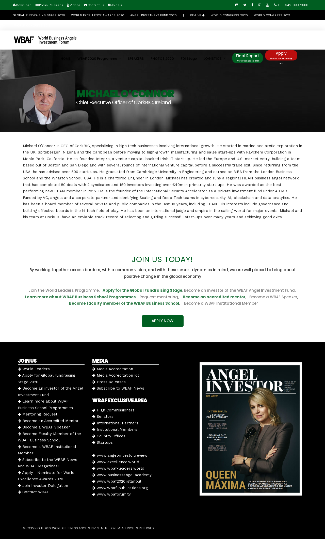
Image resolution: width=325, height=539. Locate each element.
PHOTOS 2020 (162, 58)
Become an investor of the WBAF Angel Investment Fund (239, 290)
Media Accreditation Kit (115, 375)
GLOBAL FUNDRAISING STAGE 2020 (39, 15)
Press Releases (51, 5)
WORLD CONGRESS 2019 (272, 15)
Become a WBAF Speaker (273, 297)
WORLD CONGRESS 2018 (32, 25)
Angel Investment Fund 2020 (153, 15)
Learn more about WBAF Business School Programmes (80, 297)
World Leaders (34, 369)
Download (23, 5)
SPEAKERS (136, 58)
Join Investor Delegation (43, 485)
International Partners (115, 423)
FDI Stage (189, 58)
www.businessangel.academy (122, 475)
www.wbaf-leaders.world (118, 468)
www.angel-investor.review (120, 455)
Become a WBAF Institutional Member (219, 303)
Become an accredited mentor (214, 297)
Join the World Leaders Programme (63, 290)
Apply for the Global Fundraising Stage (142, 290)
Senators (102, 416)
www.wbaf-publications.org (120, 488)
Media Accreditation (112, 369)
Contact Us (96, 5)
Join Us (116, 5)
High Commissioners (113, 410)
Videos (75, 5)
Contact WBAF (33, 492)
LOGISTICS (213, 58)
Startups (102, 442)
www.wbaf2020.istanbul (116, 481)
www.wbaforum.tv (111, 494)
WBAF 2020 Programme (97, 58)
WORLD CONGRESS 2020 (229, 15)
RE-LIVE (197, 15)
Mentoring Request (37, 414)
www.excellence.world (115, 462)
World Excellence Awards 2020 (97, 15)
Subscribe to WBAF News (118, 388)
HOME (66, 58)
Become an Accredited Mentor (48, 421)
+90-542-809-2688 (291, 5)
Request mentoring (157, 297)
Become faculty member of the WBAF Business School (124, 303)
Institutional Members (114, 429)
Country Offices (108, 436)
